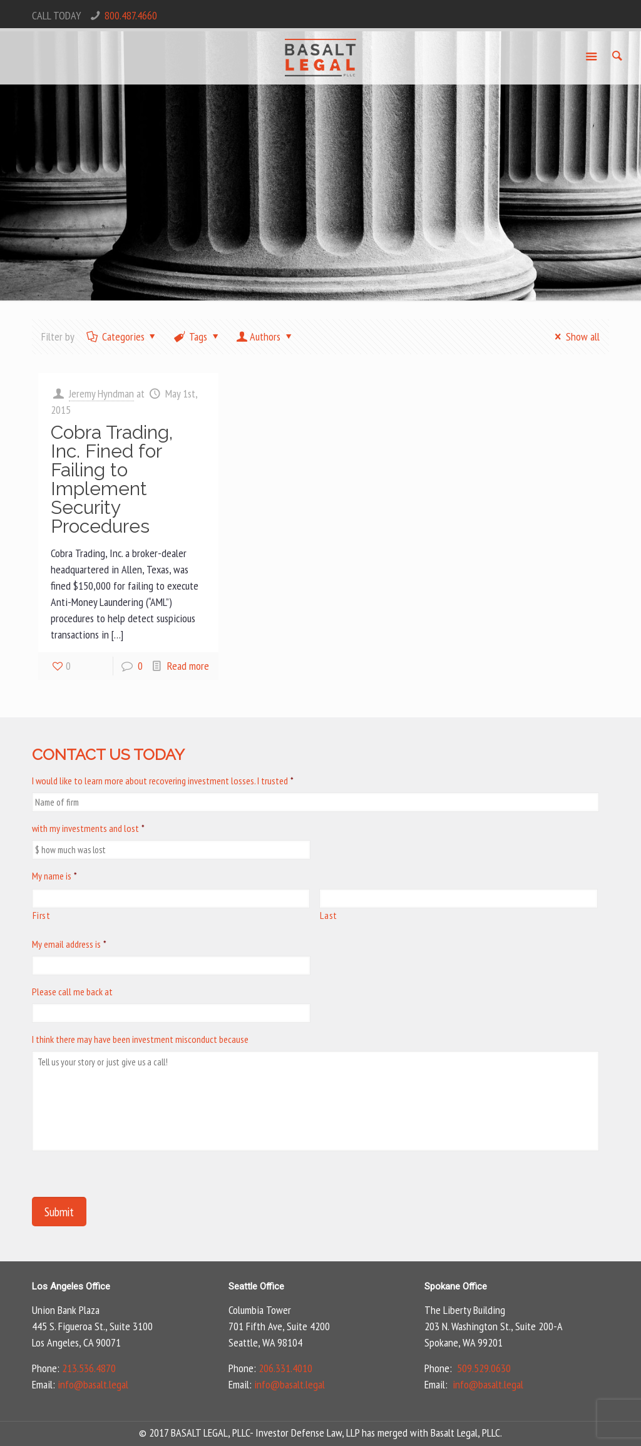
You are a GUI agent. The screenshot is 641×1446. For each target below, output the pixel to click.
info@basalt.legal (93, 1384)
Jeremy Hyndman (101, 393)
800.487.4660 (131, 15)
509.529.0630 (484, 1368)
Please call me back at (72, 991)
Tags (197, 336)
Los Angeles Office (71, 1286)
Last (328, 915)
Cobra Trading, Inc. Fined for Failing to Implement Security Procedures (112, 479)
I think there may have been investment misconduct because (140, 1039)
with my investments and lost (88, 828)
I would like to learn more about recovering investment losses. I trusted (163, 780)
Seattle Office (256, 1286)
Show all (574, 336)
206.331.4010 (285, 1368)
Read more (188, 666)
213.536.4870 (89, 1368)
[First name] (171, 898)
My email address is (69, 944)
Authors (265, 336)
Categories (122, 336)
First (41, 915)
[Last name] (458, 898)
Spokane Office (455, 1286)
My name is (54, 875)
